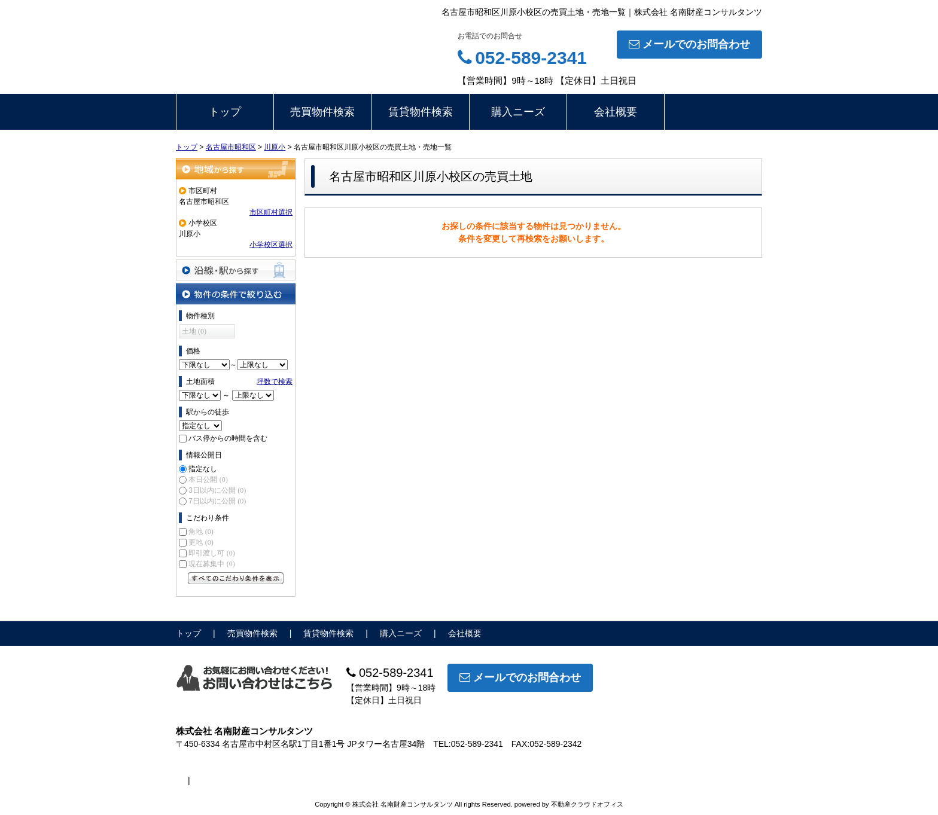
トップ (225, 112)
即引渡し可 (211, 553)
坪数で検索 (275, 381)
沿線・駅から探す (236, 270)
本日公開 (207, 479)
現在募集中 (211, 564)
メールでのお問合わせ (689, 44)
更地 (200, 542)
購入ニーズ (518, 112)
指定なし (202, 469)
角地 (200, 531)
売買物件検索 (322, 112)
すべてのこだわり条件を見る (236, 578)
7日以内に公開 (217, 501)
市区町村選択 (271, 212)
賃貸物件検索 (420, 112)
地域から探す (236, 168)
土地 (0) (194, 331)
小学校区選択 (271, 244)
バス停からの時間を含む (227, 438)
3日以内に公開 (217, 490)
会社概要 (615, 112)
